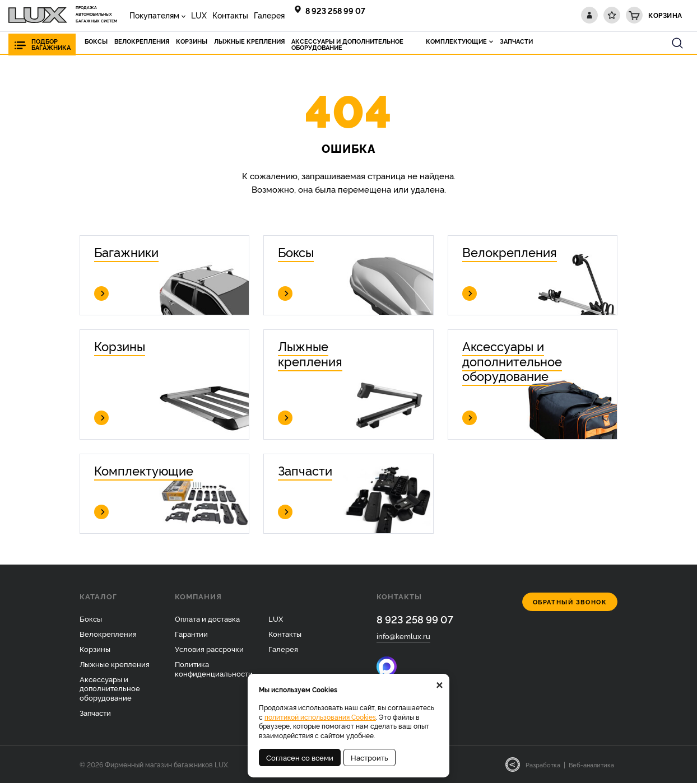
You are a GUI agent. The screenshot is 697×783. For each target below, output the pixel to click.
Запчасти (95, 712)
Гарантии (191, 633)
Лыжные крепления (115, 664)
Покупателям (154, 15)
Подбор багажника (51, 44)
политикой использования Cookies (320, 716)
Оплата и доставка (207, 618)
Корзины (95, 649)
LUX (199, 15)
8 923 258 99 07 (335, 10)
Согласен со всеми (299, 757)
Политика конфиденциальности (214, 668)
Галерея (269, 15)
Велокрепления (108, 633)
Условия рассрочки (209, 649)
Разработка (543, 764)
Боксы (91, 618)
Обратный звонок (570, 602)
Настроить (369, 757)
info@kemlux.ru (403, 636)
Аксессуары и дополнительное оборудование (110, 688)
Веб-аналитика (591, 764)
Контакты (230, 15)
